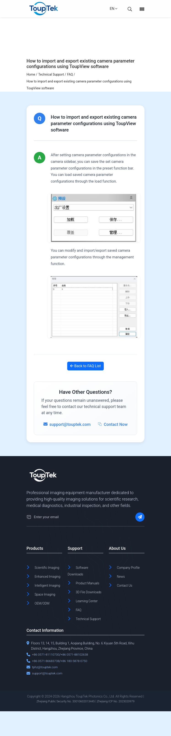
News (122, 583)
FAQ (79, 628)
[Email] (29, 517)
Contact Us (127, 591)
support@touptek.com (48, 698)
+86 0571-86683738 (46, 685)
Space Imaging (48, 613)
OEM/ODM (44, 622)
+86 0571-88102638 (76, 679)
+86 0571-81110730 (46, 679)
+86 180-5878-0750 (75, 685)
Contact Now (113, 424)
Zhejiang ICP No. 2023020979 (119, 726)
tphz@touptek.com (45, 692)
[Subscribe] (139, 517)
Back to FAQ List (85, 366)
